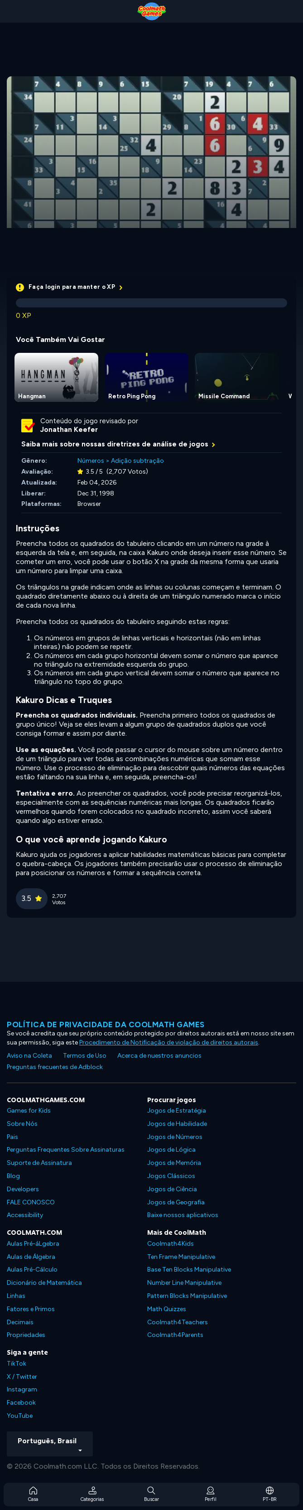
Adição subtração (137, 461)
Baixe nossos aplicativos (182, 1215)
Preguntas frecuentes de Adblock (55, 1067)
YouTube (20, 1416)
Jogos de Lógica (171, 1150)
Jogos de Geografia (176, 1202)
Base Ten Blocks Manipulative (189, 1269)
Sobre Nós (22, 1124)
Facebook (21, 1402)
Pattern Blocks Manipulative (187, 1296)
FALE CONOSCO (31, 1202)
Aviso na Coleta (29, 1055)
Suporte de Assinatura (39, 1163)
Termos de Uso (84, 1055)
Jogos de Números (174, 1137)
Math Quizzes (166, 1309)
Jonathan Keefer (69, 430)
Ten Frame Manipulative (181, 1257)
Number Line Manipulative (184, 1283)
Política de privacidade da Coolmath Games (106, 1024)
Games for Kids (29, 1110)
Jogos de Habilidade (177, 1124)
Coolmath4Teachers (177, 1322)
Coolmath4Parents (175, 1335)
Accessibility (25, 1215)
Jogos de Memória (174, 1163)
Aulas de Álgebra (31, 1257)
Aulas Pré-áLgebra (33, 1244)
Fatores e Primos (31, 1309)
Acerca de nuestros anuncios (159, 1055)
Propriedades (26, 1335)
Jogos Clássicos (171, 1176)
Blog (13, 1176)
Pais (12, 1137)
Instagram (22, 1389)
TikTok (16, 1363)
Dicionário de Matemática (44, 1283)
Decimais (20, 1322)
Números (90, 461)
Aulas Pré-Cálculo (32, 1269)
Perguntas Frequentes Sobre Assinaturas (66, 1150)
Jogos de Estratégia (176, 1110)
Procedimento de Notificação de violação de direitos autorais (168, 1042)
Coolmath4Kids (170, 1244)
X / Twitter (22, 1377)
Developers (23, 1189)
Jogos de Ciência (172, 1189)
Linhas (16, 1296)
